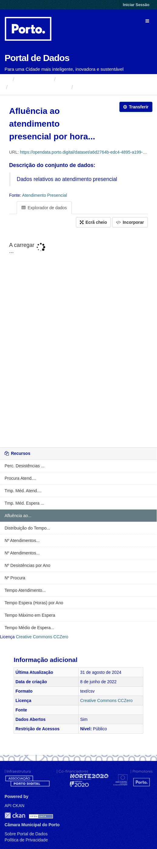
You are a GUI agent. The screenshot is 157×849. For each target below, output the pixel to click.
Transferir (135, 106)
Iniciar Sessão (136, 4)
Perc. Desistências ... (25, 465)
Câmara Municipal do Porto (92, 79)
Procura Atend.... (20, 478)
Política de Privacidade (26, 839)
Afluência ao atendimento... (111, 87)
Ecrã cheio (93, 222)
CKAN (15, 815)
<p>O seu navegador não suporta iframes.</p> (78, 338)
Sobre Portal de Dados (26, 833)
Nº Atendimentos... (22, 540)
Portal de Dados (37, 58)
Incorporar (130, 222)
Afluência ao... (18, 515)
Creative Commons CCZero (42, 636)
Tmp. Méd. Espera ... (24, 503)
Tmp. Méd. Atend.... (23, 490)
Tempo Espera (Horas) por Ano (34, 602)
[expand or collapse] (147, 21)
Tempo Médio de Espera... (29, 627)
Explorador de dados (44, 207)
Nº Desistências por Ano (27, 565)
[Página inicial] (7, 79)
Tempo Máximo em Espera (30, 615)
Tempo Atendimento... (25, 590)
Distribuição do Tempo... (27, 528)
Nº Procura (15, 577)
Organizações (34, 79)
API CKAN (14, 805)
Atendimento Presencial (39, 87)
